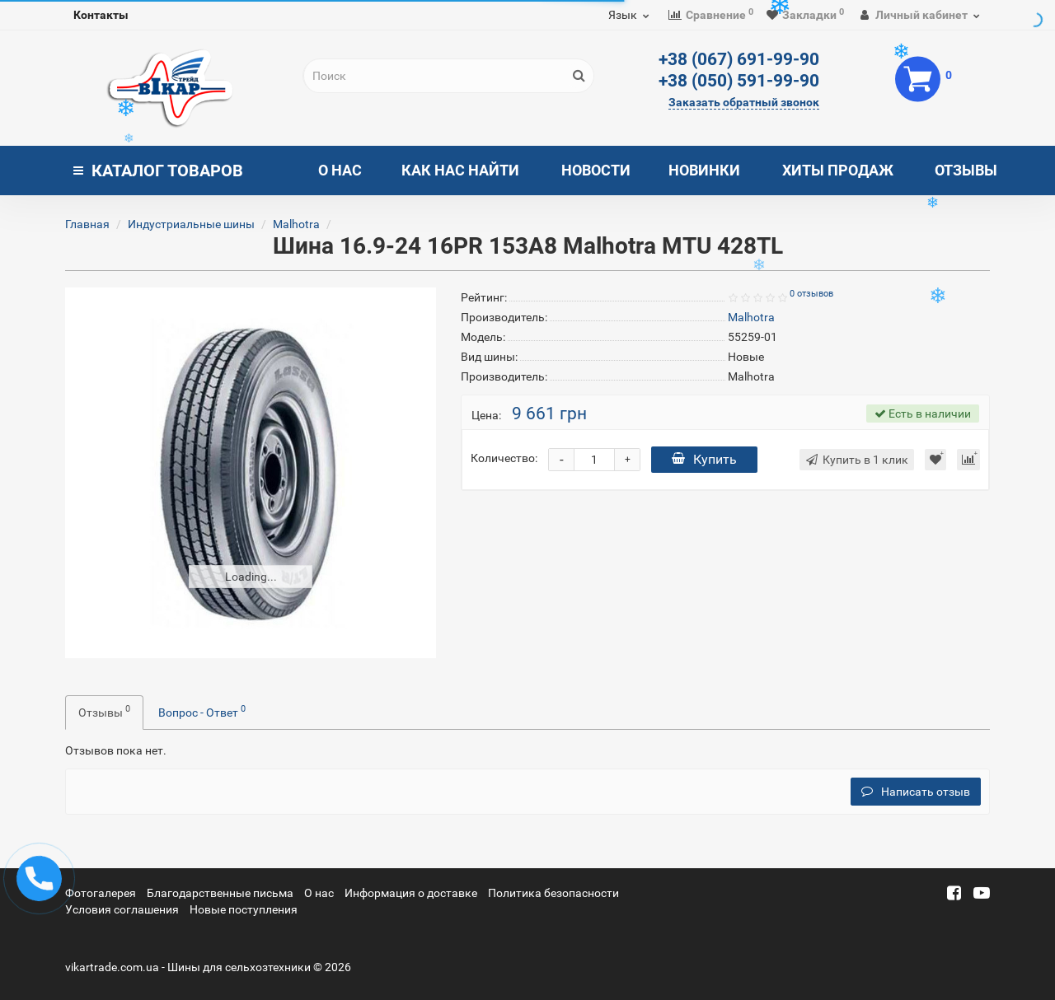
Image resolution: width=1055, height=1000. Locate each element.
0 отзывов (811, 293)
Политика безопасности (553, 893)
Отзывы (966, 170)
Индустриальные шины (191, 224)
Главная (87, 224)
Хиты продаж (837, 170)
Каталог (158, 170)
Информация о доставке (411, 893)
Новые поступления (244, 909)
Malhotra (296, 224)
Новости (596, 170)
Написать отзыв (915, 791)
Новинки (704, 170)
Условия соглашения (122, 909)
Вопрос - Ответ (202, 710)
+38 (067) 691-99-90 (739, 59)
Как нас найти (460, 170)
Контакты (101, 14)
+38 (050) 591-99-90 (739, 81)
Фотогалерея (100, 893)
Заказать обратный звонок (743, 102)
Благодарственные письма (220, 893)
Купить (704, 459)
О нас (340, 170)
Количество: (504, 458)
